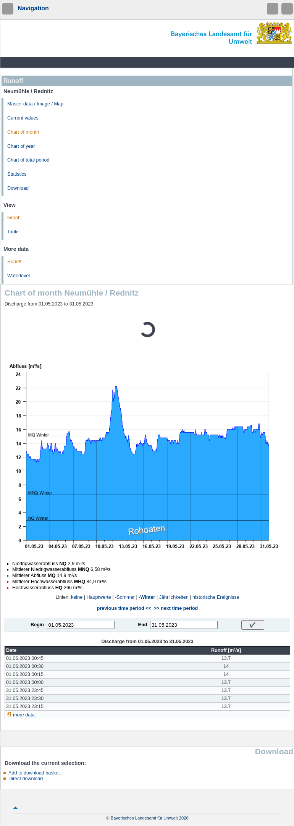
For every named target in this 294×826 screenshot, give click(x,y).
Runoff (14, 261)
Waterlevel (18, 275)
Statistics (16, 174)
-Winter (147, 597)
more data (24, 715)
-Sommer (125, 597)
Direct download (25, 778)
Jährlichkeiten (174, 597)
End (142, 624)
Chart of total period (28, 160)
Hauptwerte (98, 597)
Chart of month (23, 132)
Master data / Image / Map (35, 104)
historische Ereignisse (215, 597)
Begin (37, 624)
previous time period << (124, 608)
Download (18, 188)
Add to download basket (34, 773)
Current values (23, 118)
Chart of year (21, 146)
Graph (14, 217)
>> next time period (176, 608)
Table (13, 231)
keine (76, 597)
